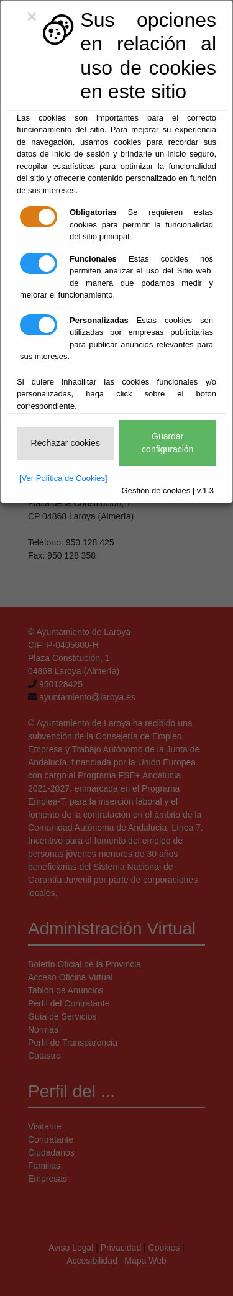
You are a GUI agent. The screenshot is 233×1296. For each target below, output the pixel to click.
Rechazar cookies (65, 443)
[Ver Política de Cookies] (63, 478)
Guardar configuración (167, 442)
